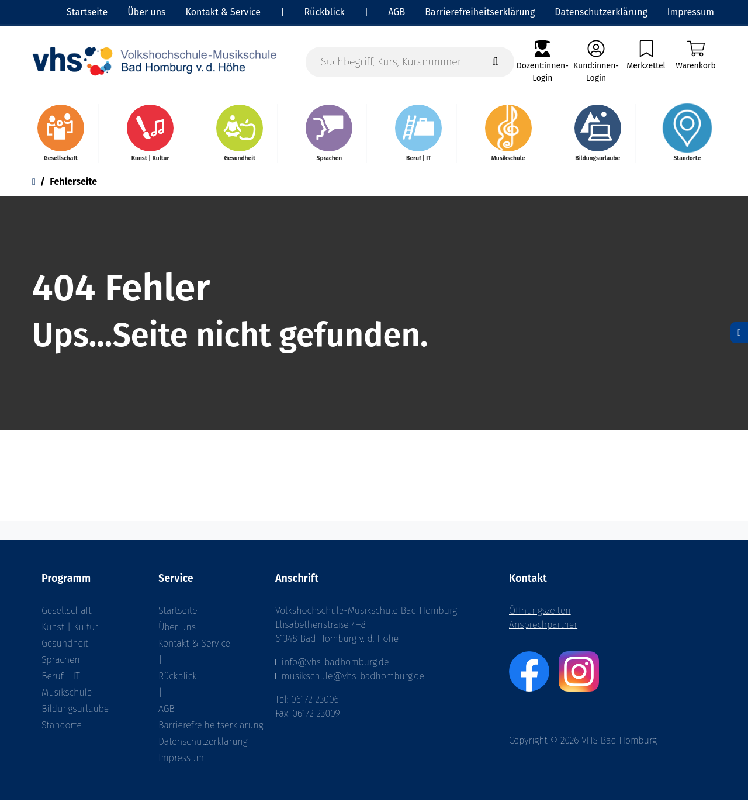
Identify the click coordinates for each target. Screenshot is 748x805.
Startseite (178, 615)
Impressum (181, 762)
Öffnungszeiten (540, 615)
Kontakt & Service (194, 648)
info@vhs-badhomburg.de (335, 666)
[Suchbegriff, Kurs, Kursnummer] (410, 62)
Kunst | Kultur (69, 631)
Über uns (177, 631)
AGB (166, 713)
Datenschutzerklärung (198, 746)
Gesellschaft (66, 615)
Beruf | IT (60, 680)
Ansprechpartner (543, 629)
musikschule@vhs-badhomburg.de (353, 680)
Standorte (61, 729)
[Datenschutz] (739, 332)
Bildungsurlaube (75, 713)
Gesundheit (64, 648)
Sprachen (60, 664)
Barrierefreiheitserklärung (198, 729)
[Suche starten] (495, 62)
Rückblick (177, 680)
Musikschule (66, 697)
